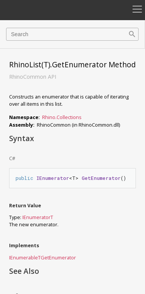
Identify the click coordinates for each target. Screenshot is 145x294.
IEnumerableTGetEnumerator (42, 257)
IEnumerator (36, 217)
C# (12, 158)
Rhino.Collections (62, 117)
